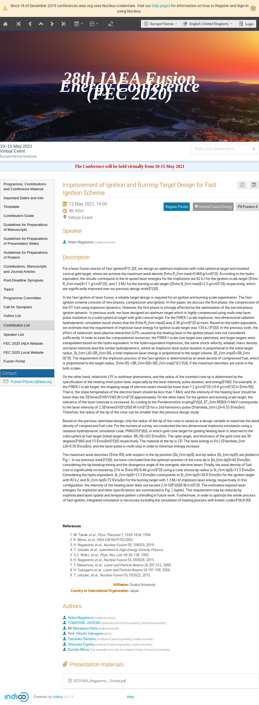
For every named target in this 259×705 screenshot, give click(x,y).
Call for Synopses (18, 307)
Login (249, 24)
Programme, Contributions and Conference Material (25, 186)
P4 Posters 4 (247, 206)
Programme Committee (22, 298)
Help (130, 696)
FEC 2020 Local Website (24, 352)
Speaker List (14, 334)
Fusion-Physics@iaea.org (31, 381)
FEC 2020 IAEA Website (23, 343)
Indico (58, 696)
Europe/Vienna (161, 23)
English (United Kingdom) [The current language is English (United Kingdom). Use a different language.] (209, 23)
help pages (161, 5)
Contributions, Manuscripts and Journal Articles (25, 269)
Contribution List (17, 325)
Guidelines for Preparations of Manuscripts (26, 227)
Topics (9, 289)
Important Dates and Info (24, 198)
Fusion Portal (14, 361)
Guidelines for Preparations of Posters (26, 255)
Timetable (11, 207)
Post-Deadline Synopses (23, 280)
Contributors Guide (19, 216)
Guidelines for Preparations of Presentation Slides (26, 241)
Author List (12, 316)
